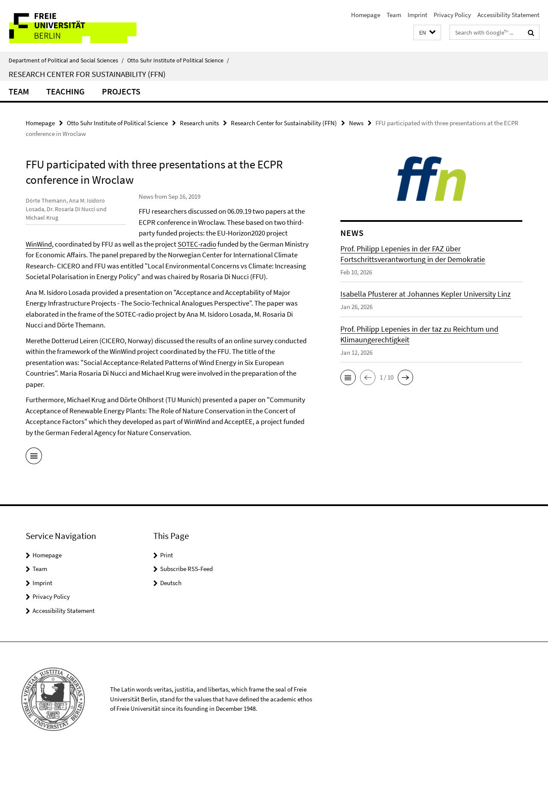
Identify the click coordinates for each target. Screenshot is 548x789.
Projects (121, 91)
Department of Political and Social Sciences (66, 60)
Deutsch (171, 615)
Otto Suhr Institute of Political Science (178, 60)
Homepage (365, 15)
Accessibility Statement (508, 15)
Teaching (65, 91)
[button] (427, 33)
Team (394, 15)
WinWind (152, 244)
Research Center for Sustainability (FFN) (87, 74)
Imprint (417, 15)
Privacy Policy (452, 15)
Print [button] (166, 587)
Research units (199, 123)
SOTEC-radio (158, 254)
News (356, 123)
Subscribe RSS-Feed (186, 602)
